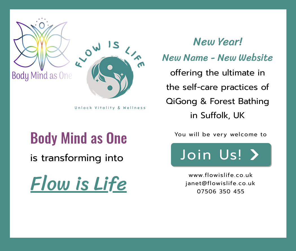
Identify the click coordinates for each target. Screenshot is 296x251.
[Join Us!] (221, 154)
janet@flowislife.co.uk (221, 183)
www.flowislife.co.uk (220, 175)
